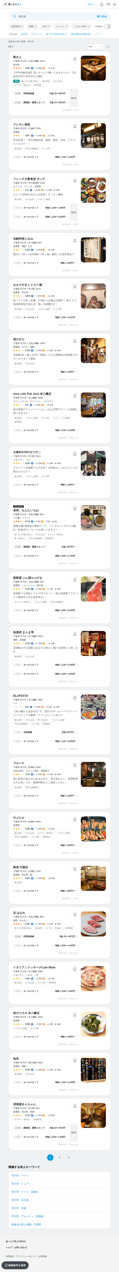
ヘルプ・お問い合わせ (16, 1247)
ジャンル (60, 26)
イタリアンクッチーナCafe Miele (34, 967)
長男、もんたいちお (26, 510)
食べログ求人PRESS (16, 1241)
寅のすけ (19, 339)
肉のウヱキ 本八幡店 (26, 1013)
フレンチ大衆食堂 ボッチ (29, 178)
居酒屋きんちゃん (24, 1104)
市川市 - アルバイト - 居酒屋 (27, 1216)
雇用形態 (15, 26)
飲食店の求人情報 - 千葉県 (26, 1224)
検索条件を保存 (17, 1265)
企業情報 (42, 1256)
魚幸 (16, 1058)
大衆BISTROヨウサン (27, 452)
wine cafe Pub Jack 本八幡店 (32, 393)
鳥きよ (17, 57)
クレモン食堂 (21, 124)
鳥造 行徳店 (20, 867)
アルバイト (36, 34)
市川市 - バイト (20, 1175)
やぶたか (19, 817)
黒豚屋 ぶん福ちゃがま (27, 577)
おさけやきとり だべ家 (27, 284)
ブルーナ (19, 763)
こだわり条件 (80, 26)
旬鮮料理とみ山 (23, 238)
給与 (45, 26)
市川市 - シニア (20, 1183)
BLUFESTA (20, 695)
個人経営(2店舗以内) (81, 34)
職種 (31, 26)
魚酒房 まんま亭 (23, 632)
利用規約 (10, 1256)
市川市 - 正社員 (20, 1200)
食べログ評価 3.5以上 (56, 34)
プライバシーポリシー (26, 1256)
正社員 (24, 34)
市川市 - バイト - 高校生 (25, 1191)
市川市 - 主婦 (19, 1208)
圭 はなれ (19, 912)
